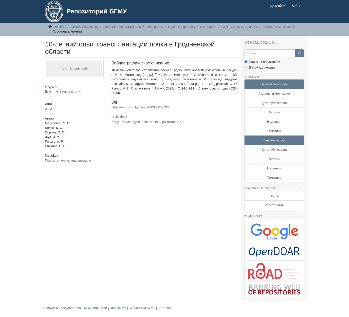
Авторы (274, 112)
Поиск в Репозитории (262, 62)
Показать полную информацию (68, 160)
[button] (277, 5)
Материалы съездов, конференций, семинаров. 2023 (186, 27)
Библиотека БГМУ (142, 308)
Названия (274, 121)
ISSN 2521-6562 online (260, 42)
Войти (274, 196)
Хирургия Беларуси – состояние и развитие (263, 27)
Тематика (274, 131)
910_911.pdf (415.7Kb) (63, 92)
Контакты (165, 308)
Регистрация (274, 205)
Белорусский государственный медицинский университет (84, 308)
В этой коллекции (259, 67)
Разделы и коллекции (274, 93)
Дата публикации (274, 103)
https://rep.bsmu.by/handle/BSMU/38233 (140, 107)
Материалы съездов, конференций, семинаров (106, 27)
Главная (59, 27)
